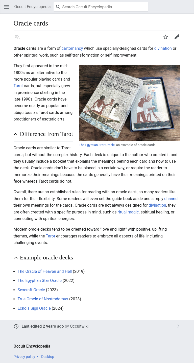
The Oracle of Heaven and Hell (45, 271)
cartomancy (72, 48)
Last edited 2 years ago (43, 326)
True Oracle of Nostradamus (43, 299)
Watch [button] (167, 39)
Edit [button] (177, 39)
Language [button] (19, 39)
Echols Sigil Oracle (34, 308)
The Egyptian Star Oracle (97, 145)
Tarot (18, 85)
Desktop (47, 357)
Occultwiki (79, 326)
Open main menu (8, 9)
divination (163, 48)
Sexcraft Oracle (31, 289)
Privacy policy (24, 357)
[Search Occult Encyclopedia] (101, 6)
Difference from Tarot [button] (46, 134)
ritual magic (128, 212)
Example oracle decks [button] (46, 257)
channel (171, 198)
